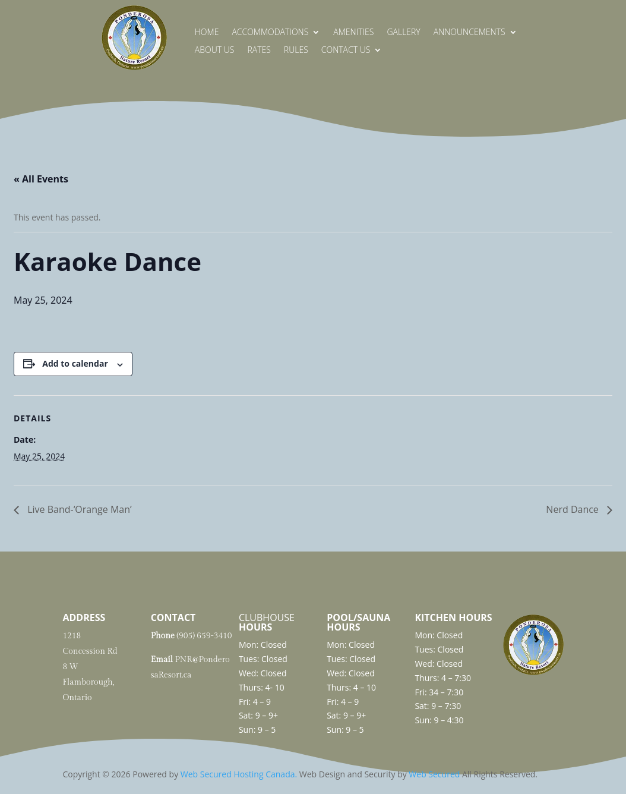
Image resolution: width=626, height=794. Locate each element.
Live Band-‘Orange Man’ (78, 509)
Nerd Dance (573, 509)
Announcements (469, 32)
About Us (215, 50)
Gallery (403, 32)
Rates (258, 50)
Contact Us (346, 50)
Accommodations (270, 32)
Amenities (353, 32)
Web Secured (434, 774)
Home (207, 32)
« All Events (41, 178)
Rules (296, 50)
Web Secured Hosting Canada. (239, 774)
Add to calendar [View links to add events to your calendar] (75, 363)
